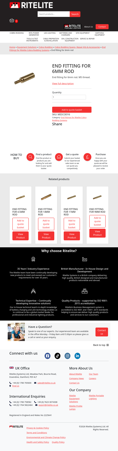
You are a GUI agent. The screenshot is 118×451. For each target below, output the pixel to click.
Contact (102, 26)
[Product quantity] (69, 97)
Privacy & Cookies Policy (38, 428)
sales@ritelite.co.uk (46, 382)
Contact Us (74, 382)
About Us (88, 26)
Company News (76, 378)
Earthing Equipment (100, 34)
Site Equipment (83, 33)
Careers (92, 378)
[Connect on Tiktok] (58, 355)
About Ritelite (75, 374)
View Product (20, 236)
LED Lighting (50, 33)
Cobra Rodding (17, 33)
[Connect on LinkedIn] (78, 355)
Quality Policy (58, 442)
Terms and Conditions (37, 432)
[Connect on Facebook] (48, 355)
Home (12, 47)
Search (75, 14)
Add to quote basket (72, 109)
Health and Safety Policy (38, 442)
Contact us (102, 332)
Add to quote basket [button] (20, 224)
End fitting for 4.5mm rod (19, 212)
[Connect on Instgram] (68, 355)
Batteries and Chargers (65, 34)
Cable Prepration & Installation (51, 39)
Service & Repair (87, 38)
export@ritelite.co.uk (48, 405)
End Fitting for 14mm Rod (45, 212)
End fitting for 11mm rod (71, 212)
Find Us (15, 385)
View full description (63, 83)
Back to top (101, 345)
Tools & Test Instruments (32, 39)
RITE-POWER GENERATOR (34, 34)
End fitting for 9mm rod (97, 210)
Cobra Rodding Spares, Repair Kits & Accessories (77, 47)
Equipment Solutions (27, 47)
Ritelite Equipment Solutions (74, 398)
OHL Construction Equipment (69, 39)
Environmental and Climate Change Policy (46, 437)
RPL (72, 26)
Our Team (93, 374)
